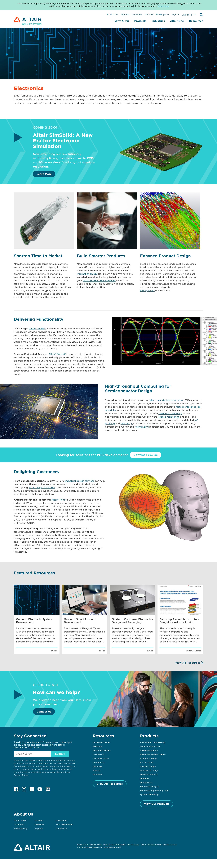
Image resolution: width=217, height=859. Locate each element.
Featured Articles (101, 750)
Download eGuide (146, 454)
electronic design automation (167, 400)
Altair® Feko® (58, 499)
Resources (196, 20)
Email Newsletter (64, 824)
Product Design (148, 766)
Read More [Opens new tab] (163, 6)
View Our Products (156, 803)
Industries (158, 20)
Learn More (44, 173)
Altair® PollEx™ (37, 328)
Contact (149, 14)
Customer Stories (101, 742)
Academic (98, 774)
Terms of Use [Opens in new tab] (82, 844)
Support (125, 14)
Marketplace (162, 14)
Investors (137, 14)
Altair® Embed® (57, 354)
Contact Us (44, 711)
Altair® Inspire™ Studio (42, 487)
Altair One (177, 20)
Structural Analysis (149, 786)
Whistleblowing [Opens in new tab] (154, 844)
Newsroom (61, 820)
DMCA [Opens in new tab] (143, 844)
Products (140, 20)
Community (99, 762)
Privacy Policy (21, 775)
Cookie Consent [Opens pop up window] (170, 845)
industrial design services (79, 480)
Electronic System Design (153, 754)
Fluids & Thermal (148, 758)
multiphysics (147, 290)
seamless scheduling (170, 413)
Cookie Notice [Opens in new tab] (133, 844)
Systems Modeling (149, 794)
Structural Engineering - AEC (154, 790)
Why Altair (122, 20)
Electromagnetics (149, 750)
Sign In (175, 14)
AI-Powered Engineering (152, 742)
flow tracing (142, 426)
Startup (96, 770)
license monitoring (168, 416)
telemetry (127, 423)
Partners (39, 820)
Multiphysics (146, 782)
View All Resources (187, 662)
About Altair (20, 820)
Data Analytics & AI (150, 746)
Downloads (98, 754)
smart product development (99, 280)
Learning (97, 766)
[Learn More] (161, 175)
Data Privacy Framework (114, 844)
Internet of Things (87, 273)
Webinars (97, 746)
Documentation (101, 758)
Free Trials (112, 14)
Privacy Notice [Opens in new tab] (96, 844)
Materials (144, 778)
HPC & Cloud (146, 762)
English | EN (188, 15)
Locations (19, 824)
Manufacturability (149, 774)
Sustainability (21, 828)
